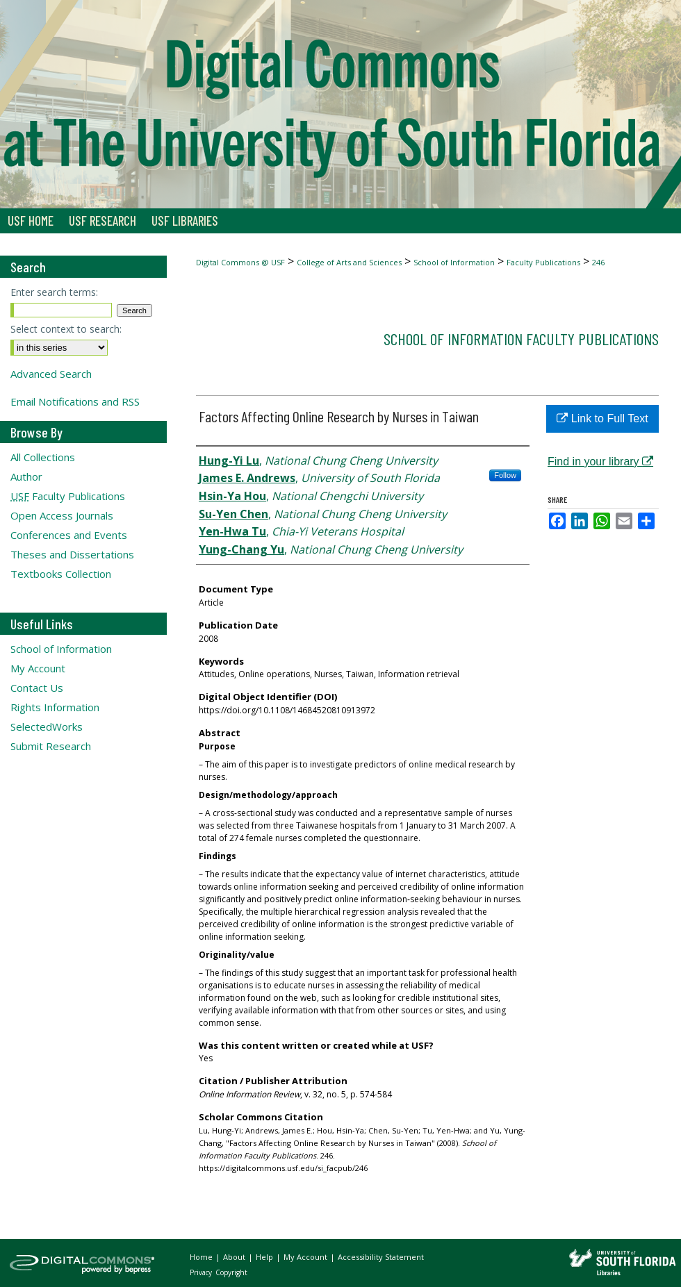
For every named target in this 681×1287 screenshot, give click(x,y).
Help (265, 1257)
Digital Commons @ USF (240, 262)
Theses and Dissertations (72, 554)
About (235, 1257)
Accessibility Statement (381, 1257)
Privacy (202, 1272)
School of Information (454, 262)
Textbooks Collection (60, 574)
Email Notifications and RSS (75, 401)
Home (202, 1257)
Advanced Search (51, 374)
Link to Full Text (602, 418)
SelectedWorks (46, 726)
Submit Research (50, 746)
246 (598, 262)
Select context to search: (66, 328)
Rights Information (54, 707)
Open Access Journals (61, 515)
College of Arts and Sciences (349, 262)
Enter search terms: (54, 292)
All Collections (42, 457)
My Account (37, 668)
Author (26, 476)
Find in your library (600, 461)
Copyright (231, 1272)
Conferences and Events (68, 535)
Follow (505, 475)
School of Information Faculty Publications (521, 339)
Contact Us (36, 688)
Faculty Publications (543, 262)
